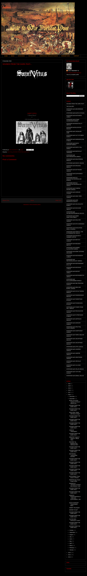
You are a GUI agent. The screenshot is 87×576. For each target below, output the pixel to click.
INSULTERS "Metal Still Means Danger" (74, 413)
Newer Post (6, 200)
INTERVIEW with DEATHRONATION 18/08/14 (73, 156)
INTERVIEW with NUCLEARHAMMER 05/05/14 (73, 280)
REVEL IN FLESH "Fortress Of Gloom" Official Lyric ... (74, 402)
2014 (69, 554)
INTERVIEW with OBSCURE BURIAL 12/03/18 (73, 288)
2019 (69, 388)
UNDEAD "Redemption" (73, 430)
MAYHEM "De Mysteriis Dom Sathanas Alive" (73, 443)
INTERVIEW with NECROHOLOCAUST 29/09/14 (74, 260)
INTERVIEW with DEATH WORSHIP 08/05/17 (72, 144)
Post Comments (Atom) (35, 204)
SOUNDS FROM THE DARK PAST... (74, 406)
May (70, 541)
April (70, 543)
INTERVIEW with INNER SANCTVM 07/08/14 (72, 216)
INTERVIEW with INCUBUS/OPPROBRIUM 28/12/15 (75, 212)
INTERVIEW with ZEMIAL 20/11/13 (75, 375)
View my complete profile (72, 74)
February (71, 547)
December (72, 396)
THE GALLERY (32, 56)
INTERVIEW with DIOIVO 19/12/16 (75, 163)
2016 (69, 394)
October (71, 530)
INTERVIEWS (21, 56)
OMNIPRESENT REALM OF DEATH (48, 56)
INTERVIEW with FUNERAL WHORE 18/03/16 (73, 189)
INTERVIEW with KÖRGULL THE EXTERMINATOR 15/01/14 (74, 232)
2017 (69, 392)
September (72, 532)
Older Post (58, 200)
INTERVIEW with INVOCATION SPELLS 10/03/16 (74, 228)
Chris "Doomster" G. (73, 70)
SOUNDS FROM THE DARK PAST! (21, 152)
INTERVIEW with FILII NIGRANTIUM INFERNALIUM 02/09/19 (73, 179)
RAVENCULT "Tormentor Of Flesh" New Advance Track (75, 485)
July (70, 536)
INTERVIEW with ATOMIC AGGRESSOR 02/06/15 (72, 120)
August (71, 534)
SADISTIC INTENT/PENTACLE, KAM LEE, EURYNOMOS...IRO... (75, 498)
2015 (69, 552)
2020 (69, 385)
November (72, 398)
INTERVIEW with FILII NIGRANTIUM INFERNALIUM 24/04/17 (73, 184)
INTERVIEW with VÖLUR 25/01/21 (75, 369)
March (71, 545)
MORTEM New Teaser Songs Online (74, 480)
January (71, 550)
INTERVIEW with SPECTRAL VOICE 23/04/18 (73, 327)
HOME (6, 56)
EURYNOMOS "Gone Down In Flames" (74, 477)
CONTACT (76, 56)
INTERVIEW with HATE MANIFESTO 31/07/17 (72, 201)
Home (32, 200)
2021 (69, 383)
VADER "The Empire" (74, 507)
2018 (69, 390)
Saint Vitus (9, 152)
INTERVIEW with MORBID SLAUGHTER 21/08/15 (73, 248)
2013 (69, 557)
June (70, 539)
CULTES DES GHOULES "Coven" (74, 519)
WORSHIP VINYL (65, 56)
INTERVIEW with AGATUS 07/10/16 (75, 113)
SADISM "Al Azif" (73, 510)
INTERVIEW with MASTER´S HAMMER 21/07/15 (73, 236)
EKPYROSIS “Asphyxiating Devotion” (73, 455)
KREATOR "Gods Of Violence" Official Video (74, 438)
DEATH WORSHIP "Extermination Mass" (74, 504)
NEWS (12, 56)
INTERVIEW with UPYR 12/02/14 (74, 346)
